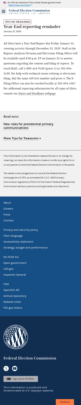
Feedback (65, 402)
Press (6, 214)
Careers (8, 208)
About (7, 202)
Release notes (12, 301)
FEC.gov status (12, 307)
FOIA (6, 284)
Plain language (13, 235)
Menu (3, 11)
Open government (14, 262)
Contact (8, 220)
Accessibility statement (18, 241)
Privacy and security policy (20, 229)
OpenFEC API (11, 290)
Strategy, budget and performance (25, 247)
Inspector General (14, 274)
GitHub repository (14, 296)
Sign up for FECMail (23, 379)
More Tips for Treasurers (20, 138)
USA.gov (8, 268)
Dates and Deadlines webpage (37, 93)
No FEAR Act (11, 257)
